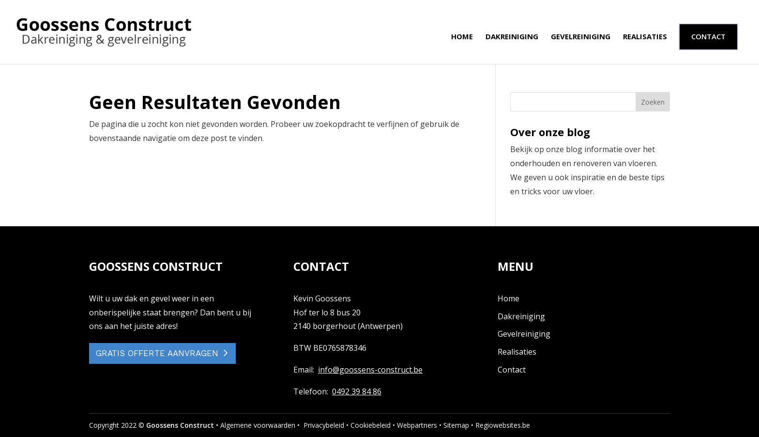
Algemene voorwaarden (257, 425)
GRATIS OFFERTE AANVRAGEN (157, 353)
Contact (512, 369)
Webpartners (417, 425)
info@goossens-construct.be (370, 369)
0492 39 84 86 (356, 391)
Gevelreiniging (580, 37)
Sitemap (456, 425)
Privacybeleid (324, 425)
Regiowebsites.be (502, 425)
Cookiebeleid (370, 425)
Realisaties (645, 37)
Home (462, 37)
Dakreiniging (512, 37)
